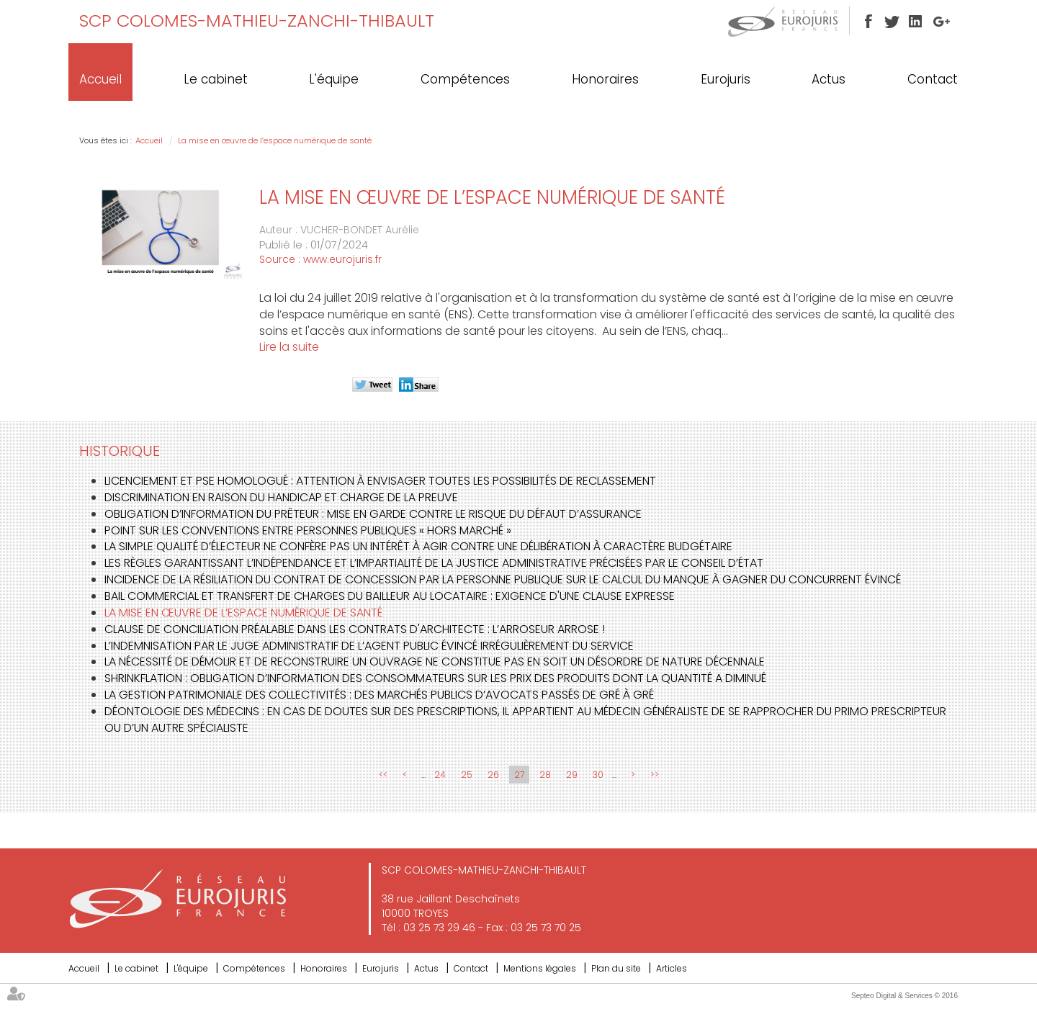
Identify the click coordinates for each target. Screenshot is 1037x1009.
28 (545, 774)
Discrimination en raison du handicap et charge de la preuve (281, 497)
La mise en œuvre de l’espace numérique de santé (275, 140)
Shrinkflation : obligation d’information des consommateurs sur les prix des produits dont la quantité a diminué (435, 678)
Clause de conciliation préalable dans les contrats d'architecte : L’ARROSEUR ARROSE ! (354, 629)
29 (572, 774)
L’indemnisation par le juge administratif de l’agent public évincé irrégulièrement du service (369, 645)
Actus (828, 79)
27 (519, 774)
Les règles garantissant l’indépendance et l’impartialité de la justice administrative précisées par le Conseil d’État (433, 563)
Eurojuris (725, 79)
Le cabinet (216, 79)
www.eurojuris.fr (342, 259)
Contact (932, 79)
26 (493, 774)
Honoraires (605, 79)
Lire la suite (289, 346)
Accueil (100, 79)
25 (466, 774)
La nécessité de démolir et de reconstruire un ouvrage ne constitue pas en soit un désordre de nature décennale (434, 661)
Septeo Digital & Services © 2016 (904, 996)
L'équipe (334, 79)
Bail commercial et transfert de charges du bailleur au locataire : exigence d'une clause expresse (389, 596)
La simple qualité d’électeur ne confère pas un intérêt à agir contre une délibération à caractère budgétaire (418, 546)
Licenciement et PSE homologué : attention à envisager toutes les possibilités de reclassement (380, 480)
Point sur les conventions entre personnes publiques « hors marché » (307, 530)
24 (440, 774)
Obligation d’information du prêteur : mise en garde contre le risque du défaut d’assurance (373, 514)
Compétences (465, 79)
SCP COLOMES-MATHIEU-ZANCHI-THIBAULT (256, 20)
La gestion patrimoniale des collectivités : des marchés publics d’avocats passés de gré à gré (379, 694)
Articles (671, 968)
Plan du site (616, 968)
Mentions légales (539, 968)
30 (598, 774)
